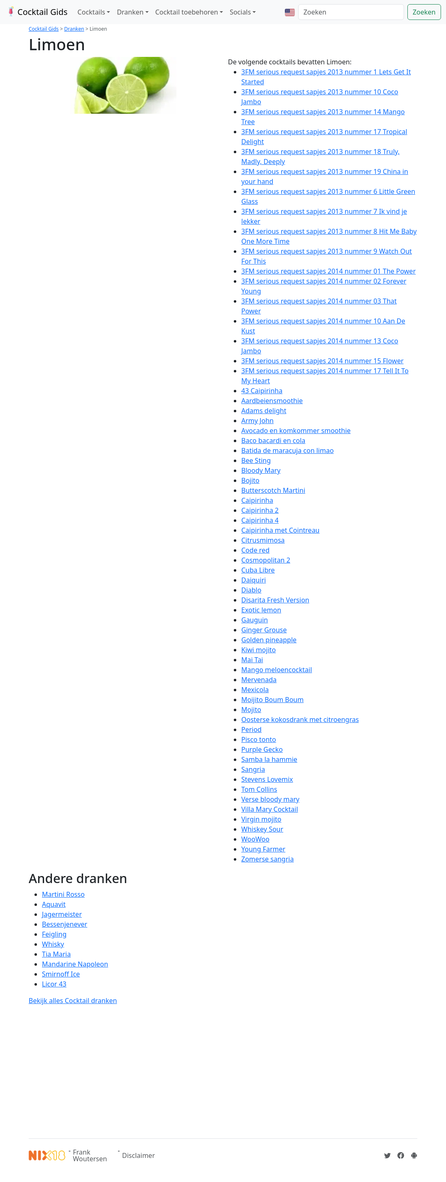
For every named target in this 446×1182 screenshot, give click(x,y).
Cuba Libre (258, 570)
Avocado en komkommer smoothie (295, 430)
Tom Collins (259, 789)
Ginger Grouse (264, 629)
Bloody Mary (260, 470)
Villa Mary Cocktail (269, 809)
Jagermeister (62, 914)
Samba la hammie (269, 759)
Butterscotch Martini (273, 490)
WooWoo (255, 839)
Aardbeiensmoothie (272, 400)
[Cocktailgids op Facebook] (400, 1155)
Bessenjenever (64, 924)
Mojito (251, 709)
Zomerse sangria (267, 859)
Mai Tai (252, 659)
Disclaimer (138, 1155)
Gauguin (254, 619)
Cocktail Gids (36, 11)
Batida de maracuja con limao (287, 450)
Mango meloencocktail (276, 669)
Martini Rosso (63, 894)
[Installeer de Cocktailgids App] (414, 1155)
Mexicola (255, 689)
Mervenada (259, 679)
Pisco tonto (258, 739)
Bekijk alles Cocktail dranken (73, 1000)
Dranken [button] (130, 12)
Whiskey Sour (262, 829)
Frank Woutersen (90, 1155)
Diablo (251, 590)
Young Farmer (263, 849)
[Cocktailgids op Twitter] (387, 1155)
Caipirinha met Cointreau (280, 530)
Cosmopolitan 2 (265, 560)
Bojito (250, 480)
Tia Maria (56, 954)
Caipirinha (257, 500)
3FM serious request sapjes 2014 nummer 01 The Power (328, 271)
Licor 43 (54, 984)
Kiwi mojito (258, 649)
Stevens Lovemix (267, 779)
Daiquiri (253, 580)
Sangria (253, 769)
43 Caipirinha (261, 390)
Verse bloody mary (270, 799)
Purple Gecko (262, 749)
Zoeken (424, 12)
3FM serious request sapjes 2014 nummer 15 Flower (322, 360)
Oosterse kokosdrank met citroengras (300, 719)
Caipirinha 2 (260, 510)
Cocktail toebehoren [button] (186, 12)
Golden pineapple (269, 639)
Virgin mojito (261, 819)
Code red (255, 550)
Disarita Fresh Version (275, 599)
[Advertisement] (223, 1070)
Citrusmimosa (263, 540)
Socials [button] (240, 12)
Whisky (53, 944)
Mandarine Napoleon (75, 964)
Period (251, 729)
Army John (257, 420)
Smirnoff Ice (61, 974)
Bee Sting (256, 460)
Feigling (54, 934)
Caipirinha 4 (260, 520)
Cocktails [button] (91, 12)
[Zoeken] (351, 12)
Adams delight (263, 410)
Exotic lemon (261, 609)
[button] (290, 12)
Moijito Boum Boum (272, 699)
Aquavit (54, 904)
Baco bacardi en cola (273, 440)
